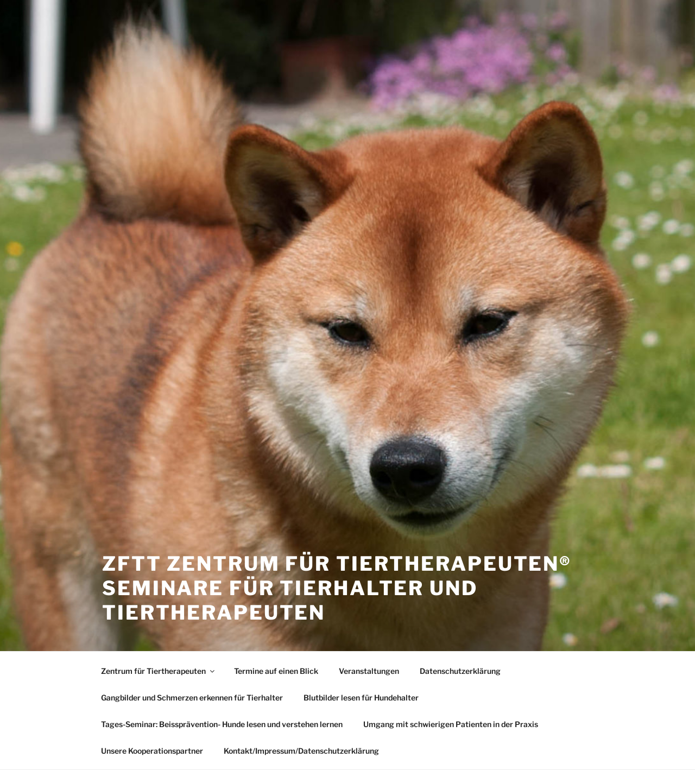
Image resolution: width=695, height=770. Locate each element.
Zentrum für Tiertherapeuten (158, 671)
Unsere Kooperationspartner (152, 750)
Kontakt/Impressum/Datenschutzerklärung (301, 750)
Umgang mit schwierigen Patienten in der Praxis (450, 724)
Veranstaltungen (369, 671)
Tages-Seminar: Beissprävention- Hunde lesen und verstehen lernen (222, 724)
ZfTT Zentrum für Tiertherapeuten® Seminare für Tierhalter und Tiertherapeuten (337, 588)
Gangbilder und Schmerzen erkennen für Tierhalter (192, 697)
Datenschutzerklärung (460, 671)
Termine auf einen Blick (276, 671)
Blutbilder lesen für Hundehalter (361, 697)
